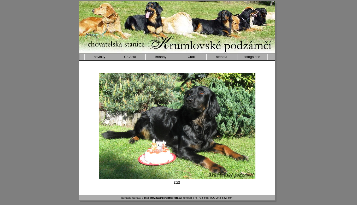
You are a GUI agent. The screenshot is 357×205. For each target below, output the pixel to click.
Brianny (160, 57)
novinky (99, 57)
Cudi (191, 57)
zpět (177, 182)
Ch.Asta (130, 57)
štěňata (221, 57)
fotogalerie (252, 57)
